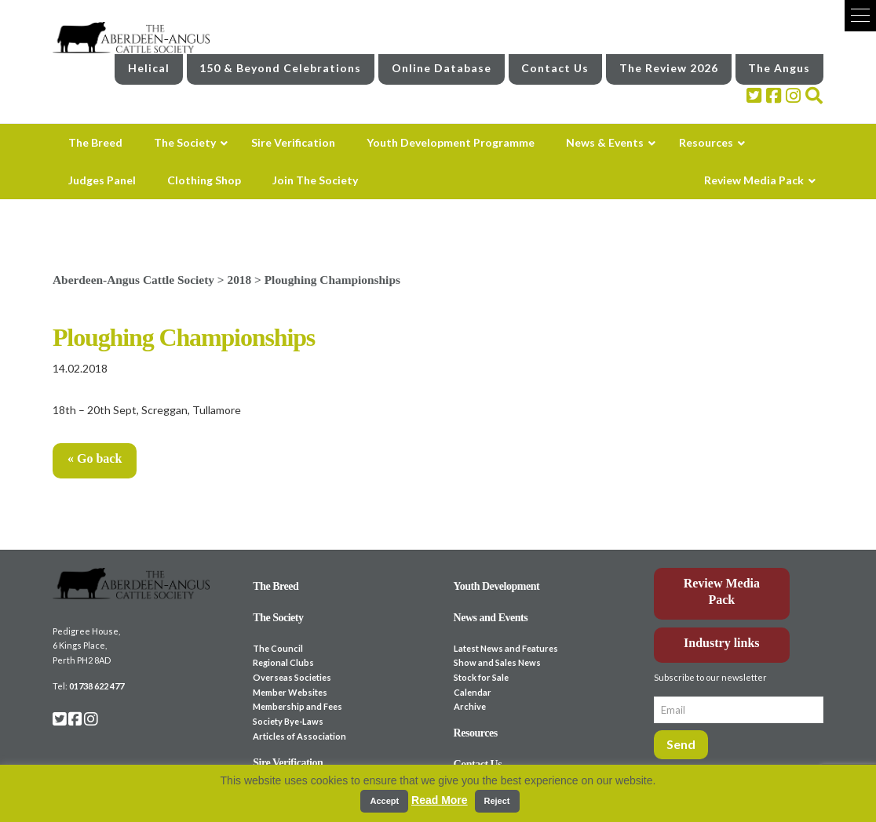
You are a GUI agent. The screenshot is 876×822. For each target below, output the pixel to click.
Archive (470, 706)
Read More (439, 800)
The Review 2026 (668, 68)
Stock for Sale (481, 677)
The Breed (275, 586)
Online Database (441, 68)
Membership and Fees (297, 706)
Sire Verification (288, 763)
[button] (860, 15)
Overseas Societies (292, 677)
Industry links (722, 642)
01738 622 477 (96, 686)
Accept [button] (384, 801)
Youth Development (497, 586)
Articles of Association (299, 736)
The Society (278, 618)
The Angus (779, 68)
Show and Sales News (497, 662)
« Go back (95, 458)
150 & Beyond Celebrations (280, 68)
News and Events (491, 618)
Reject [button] (497, 801)
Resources (476, 733)
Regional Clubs (283, 662)
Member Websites (290, 692)
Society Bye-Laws (288, 721)
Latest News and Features (506, 648)
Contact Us (555, 68)
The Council (278, 648)
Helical (149, 68)
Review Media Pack (722, 591)
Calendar (472, 692)
